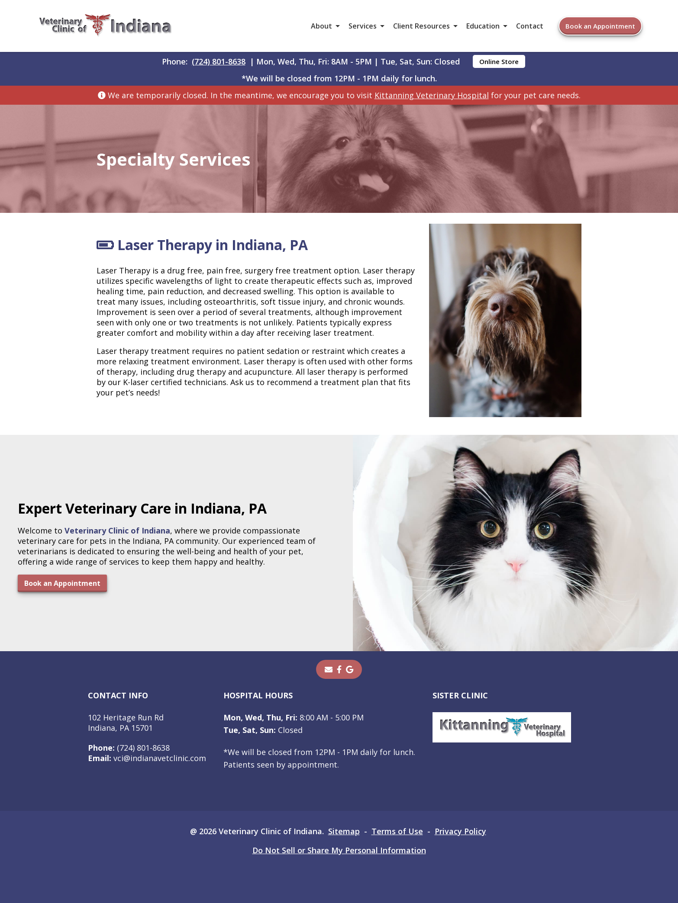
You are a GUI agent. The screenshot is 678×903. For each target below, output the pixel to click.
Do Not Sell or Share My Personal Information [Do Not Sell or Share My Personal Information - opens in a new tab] (339, 850)
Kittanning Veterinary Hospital (432, 95)
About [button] (321, 26)
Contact (529, 26)
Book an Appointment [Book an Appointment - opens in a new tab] (600, 26)
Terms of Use (397, 831)
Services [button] (363, 26)
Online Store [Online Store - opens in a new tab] (499, 61)
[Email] (329, 669)
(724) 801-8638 (218, 61)
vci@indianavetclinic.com (147, 758)
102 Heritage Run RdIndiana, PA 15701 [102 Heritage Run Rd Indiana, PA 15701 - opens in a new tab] (126, 722)
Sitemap (344, 831)
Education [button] (483, 26)
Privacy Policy (460, 831)
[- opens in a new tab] (339, 669)
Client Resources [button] (421, 26)
